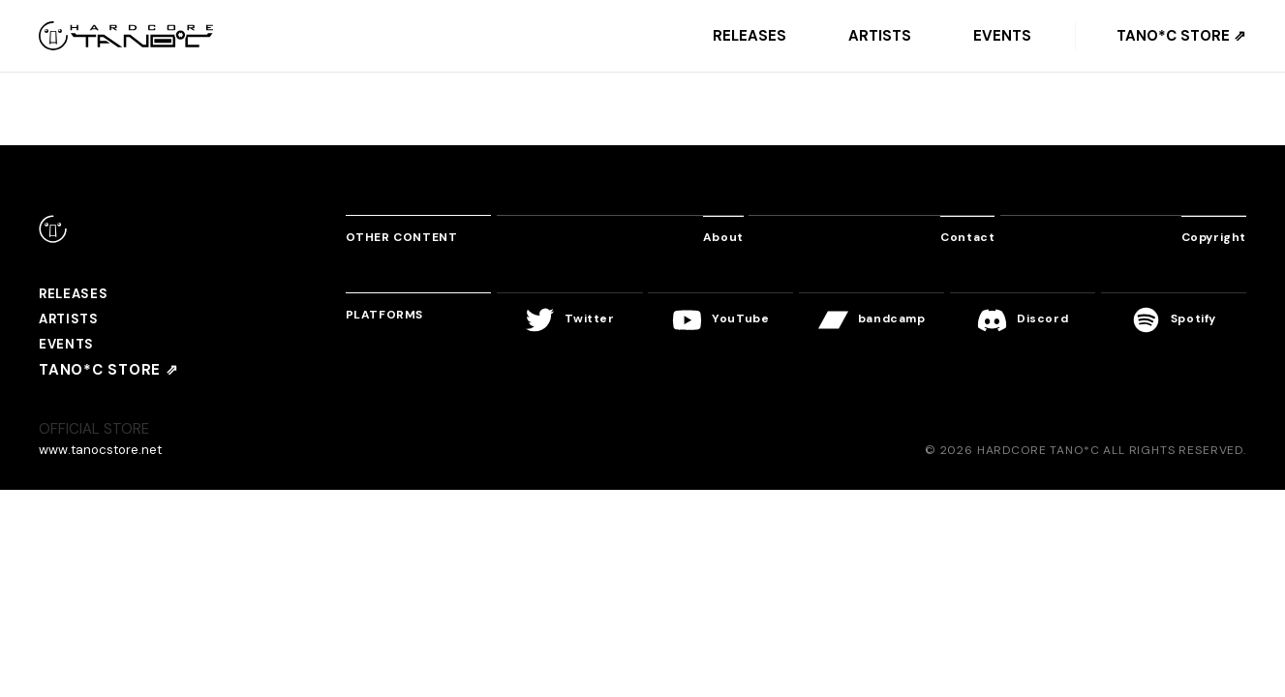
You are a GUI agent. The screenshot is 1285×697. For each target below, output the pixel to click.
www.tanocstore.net (107, 459)
